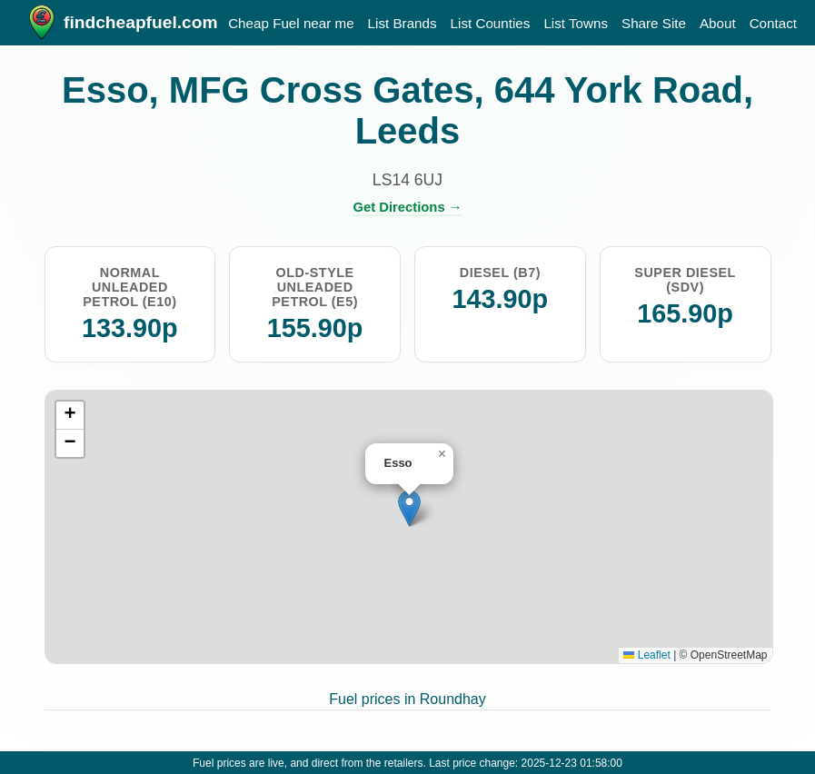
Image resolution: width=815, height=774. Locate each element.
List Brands (402, 23)
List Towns (575, 23)
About (718, 23)
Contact (773, 23)
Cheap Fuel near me (290, 23)
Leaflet (646, 655)
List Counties (491, 23)
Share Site (653, 23)
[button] (409, 508)
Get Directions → (407, 206)
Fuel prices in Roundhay (407, 699)
